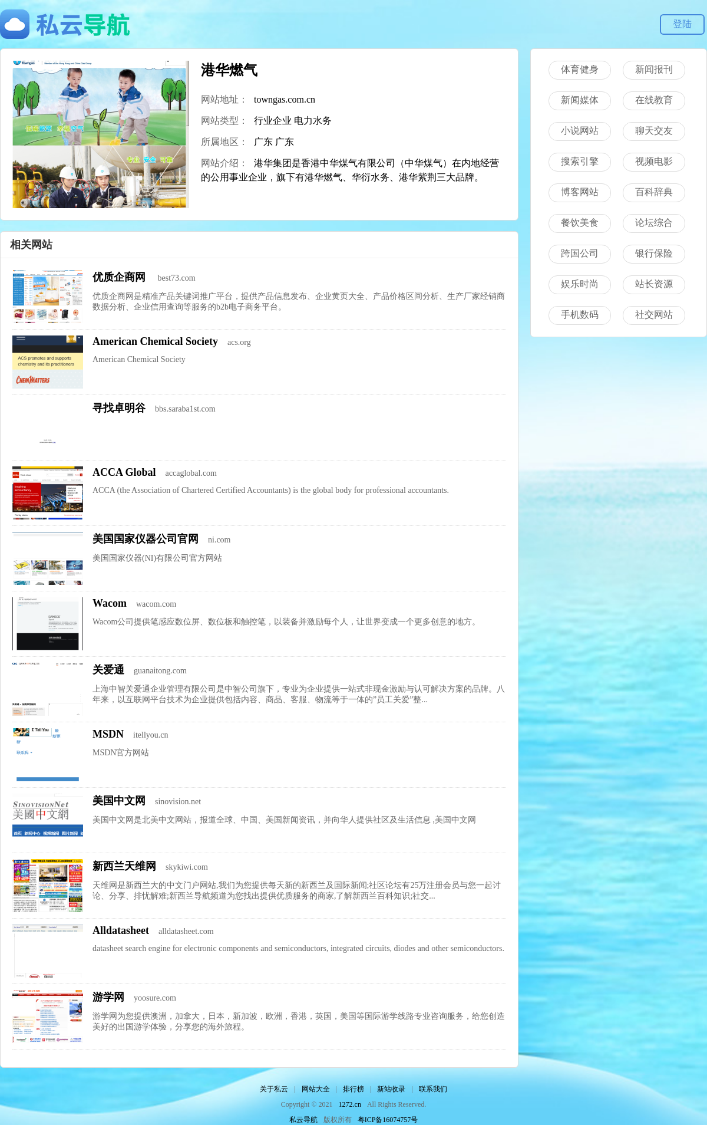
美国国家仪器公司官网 (145, 539)
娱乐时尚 (580, 284)
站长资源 (654, 284)
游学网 (108, 997)
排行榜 (353, 1089)
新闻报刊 (654, 69)
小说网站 (580, 131)
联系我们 (433, 1089)
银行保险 (654, 253)
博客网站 (580, 192)
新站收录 (391, 1089)
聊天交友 (654, 131)
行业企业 (273, 121)
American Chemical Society (155, 341)
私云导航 (303, 1120)
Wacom (109, 603)
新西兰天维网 (124, 866)
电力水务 (313, 121)
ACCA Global (124, 472)
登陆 (682, 24)
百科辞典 (654, 192)
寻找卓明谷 (119, 408)
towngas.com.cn (284, 99)
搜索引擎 (580, 161)
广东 (263, 142)
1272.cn (350, 1104)
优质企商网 (120, 277)
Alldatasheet (120, 930)
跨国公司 (580, 253)
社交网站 (654, 315)
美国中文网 (119, 801)
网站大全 (316, 1089)
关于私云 (274, 1089)
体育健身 (580, 69)
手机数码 (580, 315)
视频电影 (654, 161)
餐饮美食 (580, 223)
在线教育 (654, 100)
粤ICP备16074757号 (388, 1120)
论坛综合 (654, 223)
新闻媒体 (580, 100)
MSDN (108, 734)
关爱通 (108, 670)
